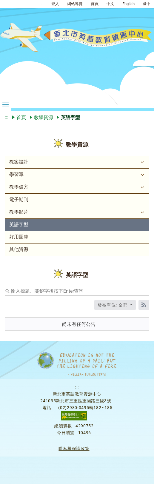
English (128, 3)
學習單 (16, 174)
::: (42, 3)
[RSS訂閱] (143, 305)
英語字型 (18, 224)
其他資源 (18, 249)
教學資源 (43, 117)
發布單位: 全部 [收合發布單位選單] (113, 305)
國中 (146, 3)
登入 (55, 3)
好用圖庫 (18, 237)
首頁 (94, 3)
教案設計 (18, 162)
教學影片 (18, 212)
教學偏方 (18, 187)
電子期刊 (18, 199)
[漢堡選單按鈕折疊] (5, 104)
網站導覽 (75, 3)
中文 (110, 3)
